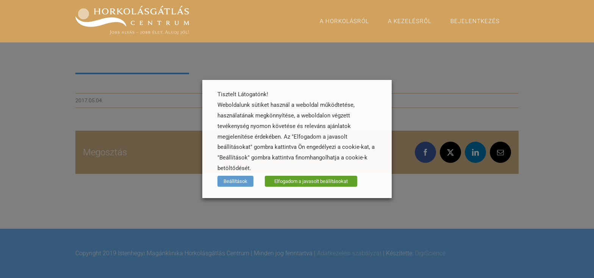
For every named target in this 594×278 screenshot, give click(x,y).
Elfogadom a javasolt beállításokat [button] (311, 181)
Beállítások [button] (235, 181)
